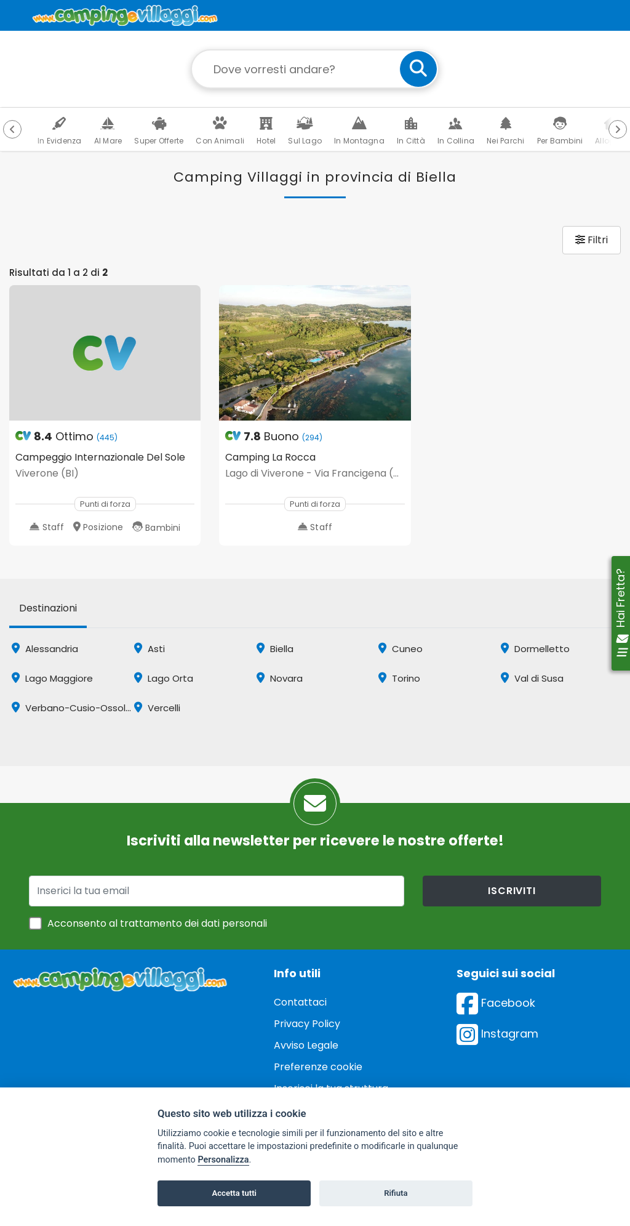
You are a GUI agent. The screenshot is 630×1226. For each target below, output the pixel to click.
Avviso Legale (306, 1045)
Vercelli (157, 707)
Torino (399, 678)
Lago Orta (163, 678)
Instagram (497, 1033)
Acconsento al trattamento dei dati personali (157, 923)
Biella (275, 648)
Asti (149, 648)
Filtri (591, 240)
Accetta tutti (234, 1193)
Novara (280, 678)
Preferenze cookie (318, 1067)
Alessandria (45, 648)
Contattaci (300, 1002)
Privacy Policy (307, 1024)
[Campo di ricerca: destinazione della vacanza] (315, 68)
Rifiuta (395, 1193)
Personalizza (223, 1160)
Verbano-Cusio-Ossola (72, 707)
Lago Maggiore (52, 678)
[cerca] (418, 68)
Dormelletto (535, 648)
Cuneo (400, 648)
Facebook (496, 1002)
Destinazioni (48, 608)
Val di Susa (532, 678)
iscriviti (511, 891)
